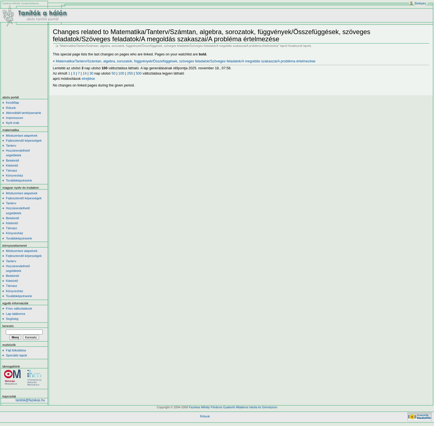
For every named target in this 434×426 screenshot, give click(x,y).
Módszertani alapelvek (21, 135)
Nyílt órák (12, 122)
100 (121, 73)
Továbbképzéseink (19, 180)
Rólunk (11, 107)
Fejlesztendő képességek (24, 140)
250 (130, 73)
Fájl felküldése (16, 350)
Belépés (420, 3)
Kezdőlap (12, 102)
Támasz (11, 170)
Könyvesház (14, 175)
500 (138, 73)
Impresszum (14, 117)
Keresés (8, 326)
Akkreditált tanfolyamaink (23, 112)
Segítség (12, 318)
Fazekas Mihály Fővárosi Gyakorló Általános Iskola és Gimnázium (233, 407)
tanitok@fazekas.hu (30, 400)
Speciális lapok (16, 355)
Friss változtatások (19, 308)
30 (91, 73)
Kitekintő (12, 165)
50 (113, 73)
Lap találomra (15, 313)
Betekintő (12, 160)
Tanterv (11, 145)
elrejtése (88, 79)
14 (85, 73)
